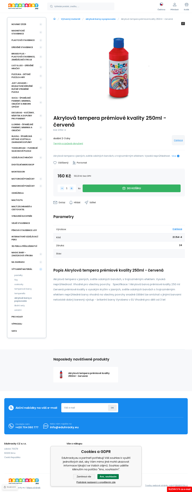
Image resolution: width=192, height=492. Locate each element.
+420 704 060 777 (26, 427)
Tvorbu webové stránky (156, 485)
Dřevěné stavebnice (22, 47)
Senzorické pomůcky (23, 185)
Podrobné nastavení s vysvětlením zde (96, 482)
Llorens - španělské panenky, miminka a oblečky (22, 127)
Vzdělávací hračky (22, 157)
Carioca (178, 140)
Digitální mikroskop (23, 164)
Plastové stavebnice (23, 40)
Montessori (18, 171)
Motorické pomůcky (23, 178)
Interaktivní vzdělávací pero (25, 238)
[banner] (23, 7)
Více (174, 156)
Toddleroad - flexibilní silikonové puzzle (25, 149)
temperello (19, 293)
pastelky (18, 275)
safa (14, 331)
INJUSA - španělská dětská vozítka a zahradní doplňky (22, 139)
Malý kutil (17, 200)
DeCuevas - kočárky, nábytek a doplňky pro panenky (23, 115)
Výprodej (17, 323)
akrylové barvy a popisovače (101, 19)
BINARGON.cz (181, 485)
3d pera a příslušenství (24, 246)
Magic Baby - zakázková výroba (22, 254)
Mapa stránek (33, 487)
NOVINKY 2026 (19, 24)
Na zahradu (18, 262)
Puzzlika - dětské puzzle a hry (21, 76)
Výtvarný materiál (70, 19)
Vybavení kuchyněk (22, 216)
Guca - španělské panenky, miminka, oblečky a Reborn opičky (21, 102)
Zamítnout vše (84, 476)
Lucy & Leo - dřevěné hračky (22, 67)
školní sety (19, 305)
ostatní (17, 310)
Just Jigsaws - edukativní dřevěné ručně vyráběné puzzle (22, 87)
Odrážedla (18, 193)
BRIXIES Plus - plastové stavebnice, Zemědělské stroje (23, 56)
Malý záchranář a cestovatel (22, 208)
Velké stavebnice (21, 223)
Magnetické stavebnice (18, 32)
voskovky (18, 284)
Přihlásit (112, 408)
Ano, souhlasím (108, 476)
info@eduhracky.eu (64, 427)
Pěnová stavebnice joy (24, 230)
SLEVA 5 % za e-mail (179, 489)
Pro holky (17, 316)
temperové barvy (23, 288)
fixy (16, 279)
